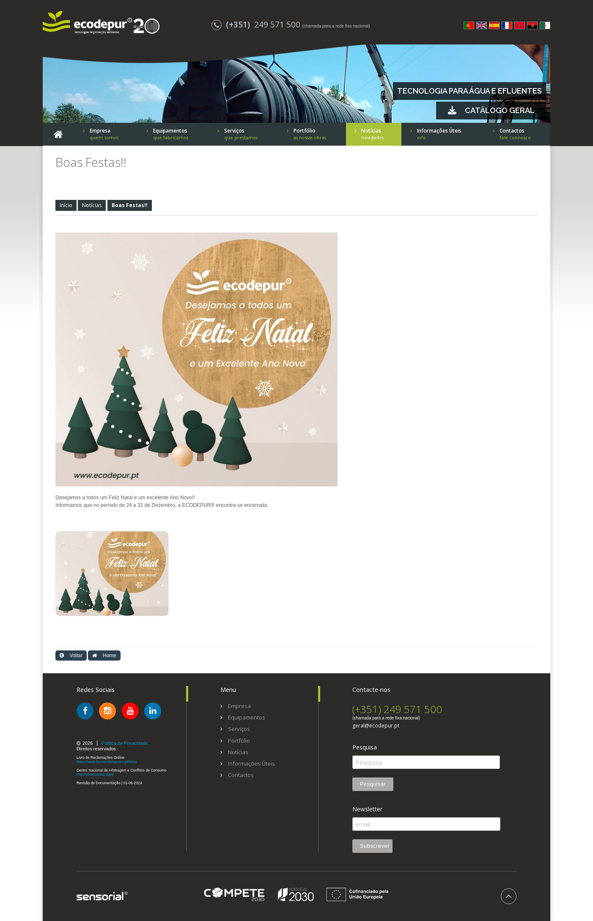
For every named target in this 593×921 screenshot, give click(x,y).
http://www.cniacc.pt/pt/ (95, 774)
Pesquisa (364, 747)
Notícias (92, 205)
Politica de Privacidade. (125, 743)
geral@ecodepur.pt (375, 725)
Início (66, 205)
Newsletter (367, 809)
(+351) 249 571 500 (397, 709)
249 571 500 (256, 24)
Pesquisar (373, 784)
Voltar (71, 655)
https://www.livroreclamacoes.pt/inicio (107, 762)
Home (104, 655)
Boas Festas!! (130, 205)
